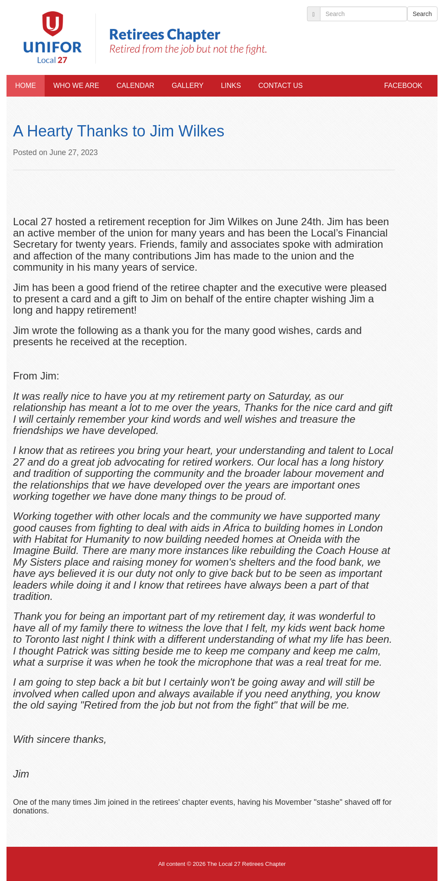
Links (231, 85)
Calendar (135, 85)
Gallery (188, 85)
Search (422, 13)
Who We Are (76, 85)
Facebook (403, 85)
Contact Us (280, 85)
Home (25, 85)
